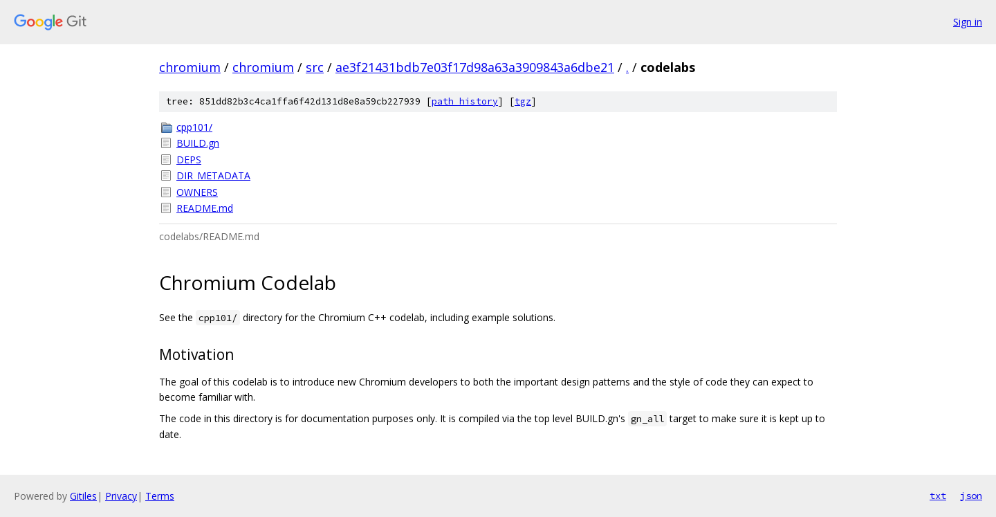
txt (938, 495)
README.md (204, 208)
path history (465, 101)
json (971, 495)
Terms (159, 495)
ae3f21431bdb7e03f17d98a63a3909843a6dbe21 (474, 67)
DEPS (188, 159)
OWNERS (197, 192)
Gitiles (83, 495)
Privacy (121, 495)
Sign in (967, 21)
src (315, 67)
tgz (523, 101)
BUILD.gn (197, 142)
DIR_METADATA (213, 175)
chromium (190, 67)
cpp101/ (194, 127)
